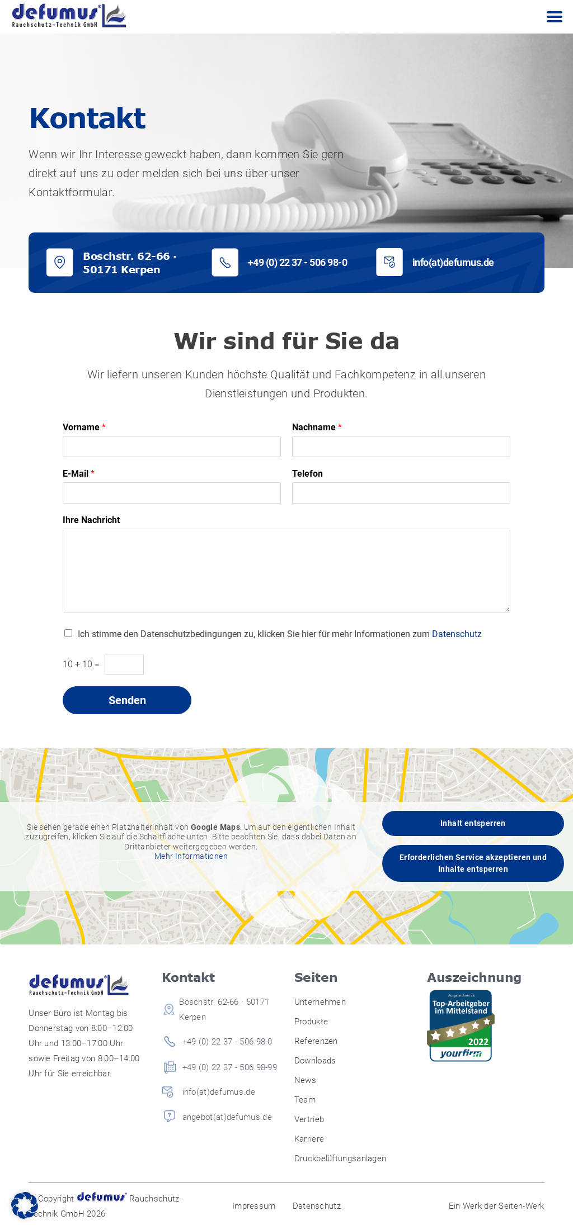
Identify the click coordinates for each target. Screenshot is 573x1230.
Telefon (307, 473)
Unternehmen (320, 1002)
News (305, 1080)
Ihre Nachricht (91, 520)
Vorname (84, 427)
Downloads (315, 1061)
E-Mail (79, 473)
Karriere (309, 1139)
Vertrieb (309, 1119)
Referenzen (316, 1041)
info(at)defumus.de (453, 262)
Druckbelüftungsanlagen (340, 1158)
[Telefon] (401, 493)
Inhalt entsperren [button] (473, 823)
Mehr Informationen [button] (191, 856)
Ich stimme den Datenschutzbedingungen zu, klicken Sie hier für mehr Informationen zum (280, 634)
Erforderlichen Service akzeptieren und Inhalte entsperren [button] (473, 863)
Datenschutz (457, 634)
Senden (127, 700)
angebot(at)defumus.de (227, 1117)
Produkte (311, 1022)
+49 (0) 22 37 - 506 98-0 (297, 262)
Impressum (254, 1206)
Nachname (317, 427)
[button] (24, 1205)
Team (305, 1100)
